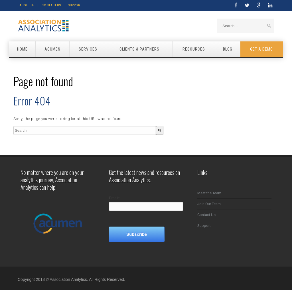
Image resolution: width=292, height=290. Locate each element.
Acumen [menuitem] (52, 49)
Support (75, 5)
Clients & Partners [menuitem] (139, 49)
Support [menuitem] (204, 225)
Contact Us (51, 5)
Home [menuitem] (22, 49)
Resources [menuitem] (193, 49)
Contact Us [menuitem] (206, 215)
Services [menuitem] (88, 49)
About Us (27, 5)
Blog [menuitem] (227, 49)
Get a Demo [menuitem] (261, 49)
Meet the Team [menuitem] (209, 193)
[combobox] (84, 130)
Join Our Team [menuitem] (209, 204)
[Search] (159, 130)
